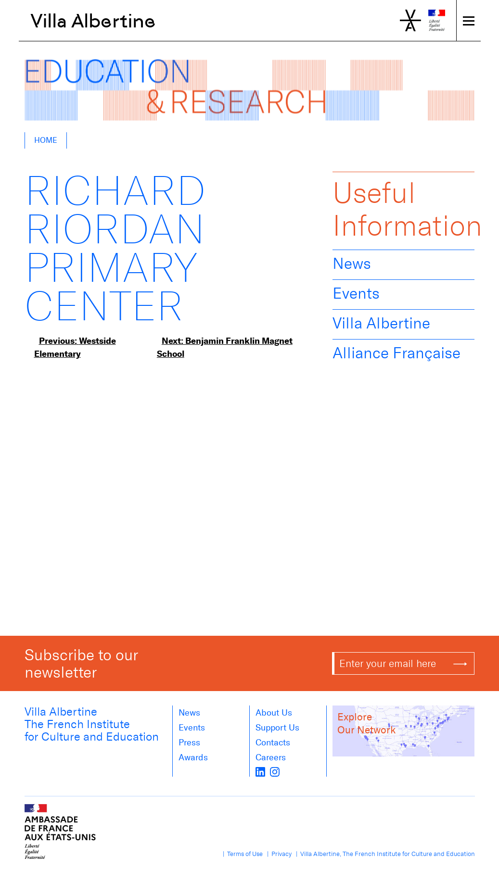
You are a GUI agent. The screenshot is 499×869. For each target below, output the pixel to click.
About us (274, 712)
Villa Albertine (93, 20)
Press (189, 742)
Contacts (273, 742)
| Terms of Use (241, 853)
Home (45, 140)
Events (356, 293)
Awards (193, 757)
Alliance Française (397, 353)
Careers (271, 757)
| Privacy (278, 853)
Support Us (277, 727)
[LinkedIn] (260, 771)
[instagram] (275, 771)
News (352, 263)
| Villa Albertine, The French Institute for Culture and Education (384, 853)
